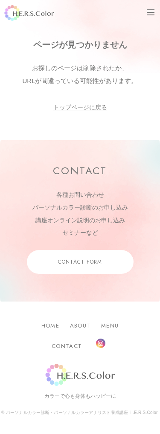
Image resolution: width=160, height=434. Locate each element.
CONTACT (67, 346)
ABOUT (80, 326)
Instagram (100, 343)
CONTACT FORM (80, 262)
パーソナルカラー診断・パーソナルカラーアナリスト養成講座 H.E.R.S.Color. (82, 412)
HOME (50, 326)
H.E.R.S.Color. (29, 13)
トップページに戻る (80, 107)
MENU (110, 326)
